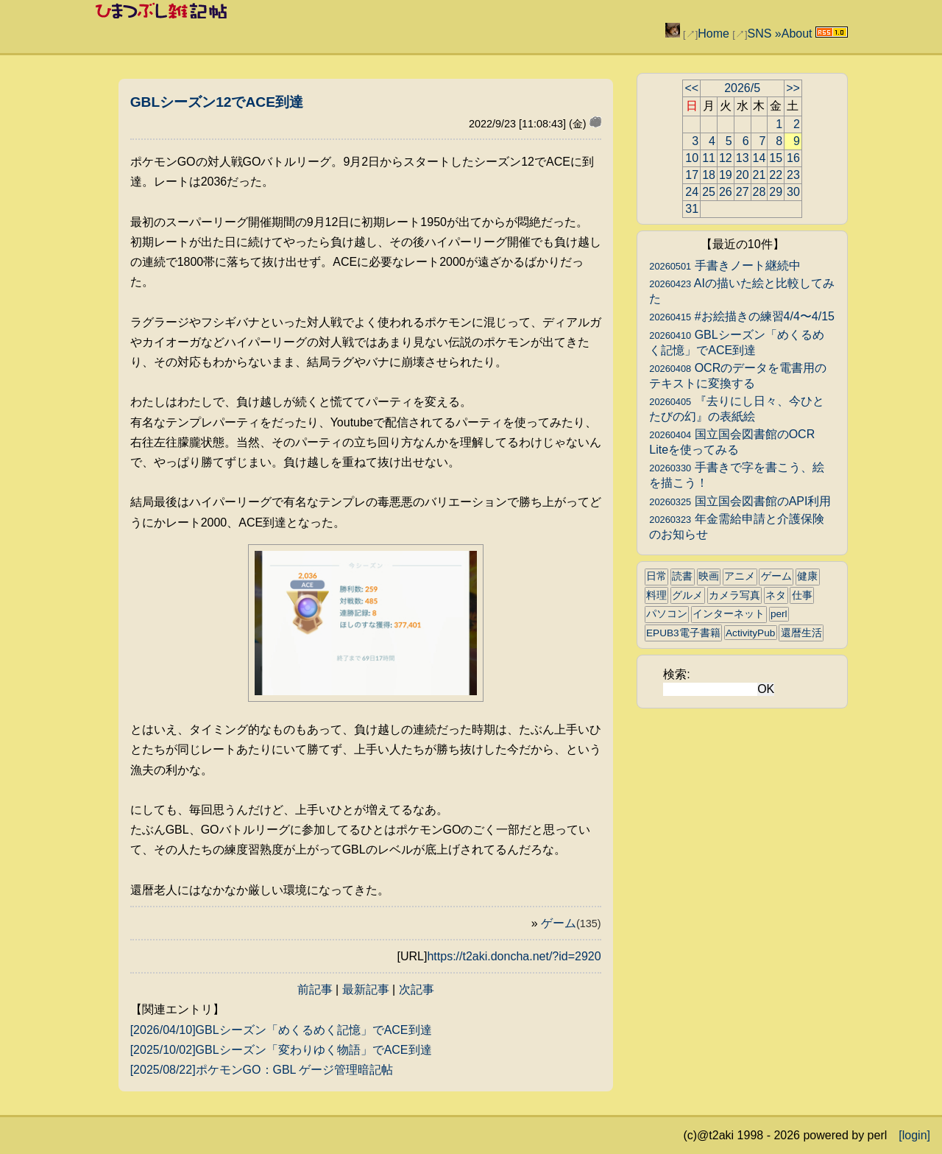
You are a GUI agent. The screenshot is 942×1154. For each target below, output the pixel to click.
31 (691, 209)
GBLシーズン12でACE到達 (216, 102)
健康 (807, 576)
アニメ (739, 576)
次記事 (416, 989)
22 (775, 175)
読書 (682, 576)
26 (725, 192)
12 (725, 158)
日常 (656, 576)
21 (759, 175)
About (797, 33)
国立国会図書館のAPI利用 (740, 501)
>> (793, 88)
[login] (914, 1135)
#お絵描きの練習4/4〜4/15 (742, 316)
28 (759, 192)
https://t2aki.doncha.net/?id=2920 (514, 956)
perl (779, 613)
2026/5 (742, 88)
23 (793, 175)
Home (713, 33)
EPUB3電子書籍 (683, 632)
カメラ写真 (734, 595)
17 (691, 175)
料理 (656, 595)
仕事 (802, 595)
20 (742, 175)
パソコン (666, 613)
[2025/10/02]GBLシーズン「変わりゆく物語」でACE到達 (281, 1050)
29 (775, 192)
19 (725, 175)
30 (793, 192)
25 (708, 192)
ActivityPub (750, 632)
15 (775, 158)
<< (691, 88)
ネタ (775, 595)
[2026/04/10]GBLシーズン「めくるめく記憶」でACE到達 (281, 1030)
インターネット (729, 613)
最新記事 (365, 989)
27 (742, 192)
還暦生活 (801, 632)
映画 (708, 576)
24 (691, 192)
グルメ (687, 595)
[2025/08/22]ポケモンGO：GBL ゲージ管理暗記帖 (262, 1069)
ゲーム (571, 923)
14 (759, 158)
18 (708, 175)
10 (691, 158)
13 (742, 158)
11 (708, 158)
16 (793, 158)
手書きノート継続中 (724, 265)
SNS (759, 33)
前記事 (315, 989)
